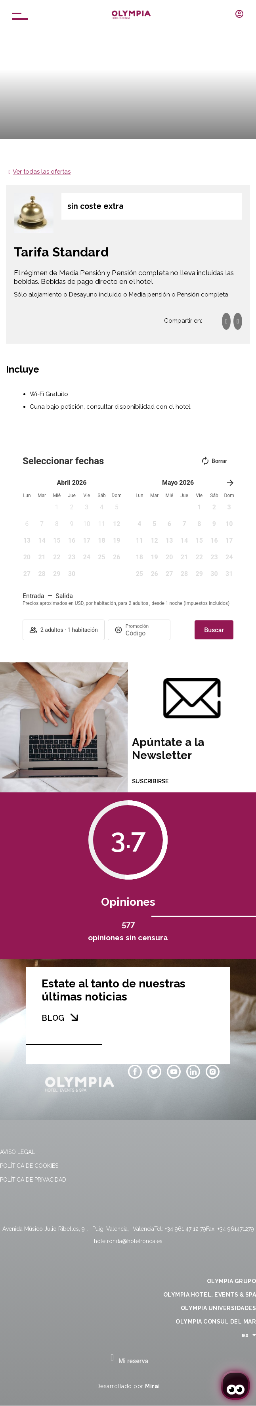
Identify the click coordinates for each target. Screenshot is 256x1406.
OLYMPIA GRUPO (231, 1281)
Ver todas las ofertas (42, 171)
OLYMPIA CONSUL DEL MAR (216, 1321)
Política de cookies (29, 1166)
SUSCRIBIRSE (150, 781)
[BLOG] (74, 1017)
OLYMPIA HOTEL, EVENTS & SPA (209, 1294)
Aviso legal (17, 1152)
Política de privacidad (33, 1179)
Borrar (214, 461)
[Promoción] (145, 633)
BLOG (53, 1018)
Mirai (152, 1386)
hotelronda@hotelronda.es (128, 1241)
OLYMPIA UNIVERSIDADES (218, 1308)
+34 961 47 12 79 (185, 1229)
